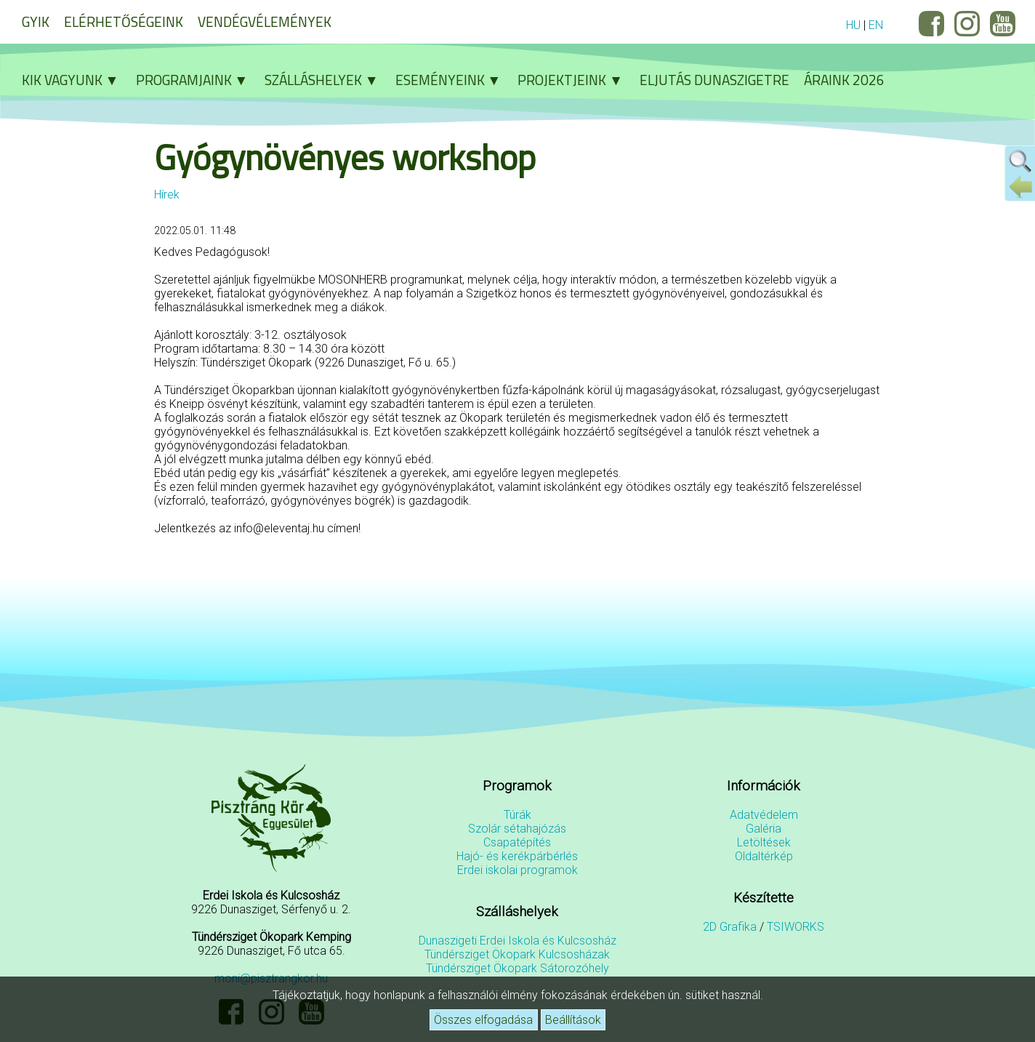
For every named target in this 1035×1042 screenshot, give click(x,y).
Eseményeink (453, 79)
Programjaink (197, 79)
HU (853, 25)
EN (876, 25)
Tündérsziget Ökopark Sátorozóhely (517, 968)
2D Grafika (730, 927)
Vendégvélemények (264, 21)
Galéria (763, 828)
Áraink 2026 (844, 79)
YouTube (1002, 23)
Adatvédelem (764, 815)
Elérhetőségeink (123, 21)
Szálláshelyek (326, 79)
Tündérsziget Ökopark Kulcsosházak (517, 954)
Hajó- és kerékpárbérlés (517, 856)
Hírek (167, 194)
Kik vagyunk (75, 79)
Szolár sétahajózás (517, 828)
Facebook (931, 23)
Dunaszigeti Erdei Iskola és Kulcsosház (517, 940)
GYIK (35, 21)
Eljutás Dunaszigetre (714, 79)
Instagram (967, 23)
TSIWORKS (795, 927)
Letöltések (764, 842)
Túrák (517, 815)
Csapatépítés (517, 842)
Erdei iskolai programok (517, 870)
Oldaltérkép (764, 856)
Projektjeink (575, 79)
